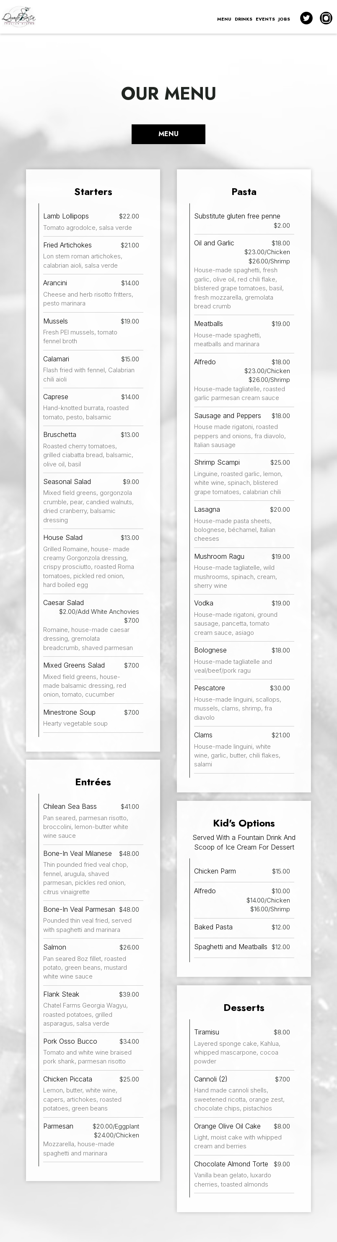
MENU (224, 19)
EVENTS (265, 19)
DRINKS (243, 19)
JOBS (284, 19)
